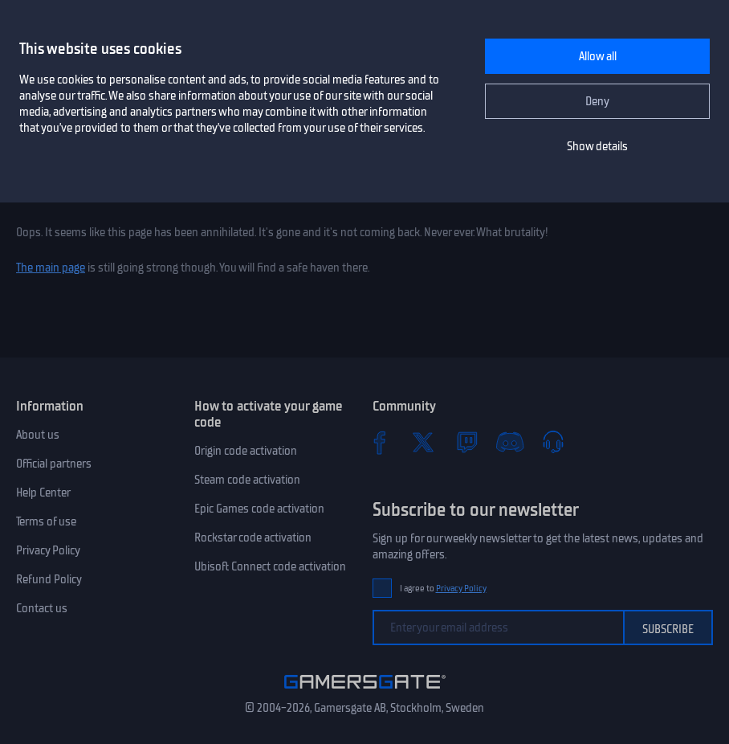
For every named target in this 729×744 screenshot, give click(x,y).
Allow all (598, 56)
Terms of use (46, 521)
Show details (597, 146)
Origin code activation (245, 451)
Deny (597, 101)
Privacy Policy (48, 550)
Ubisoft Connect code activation (270, 566)
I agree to (443, 589)
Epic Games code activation (259, 509)
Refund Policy (49, 579)
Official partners (54, 464)
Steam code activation (247, 480)
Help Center (43, 492)
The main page (50, 268)
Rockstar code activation (253, 537)
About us (37, 435)
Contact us (41, 608)
